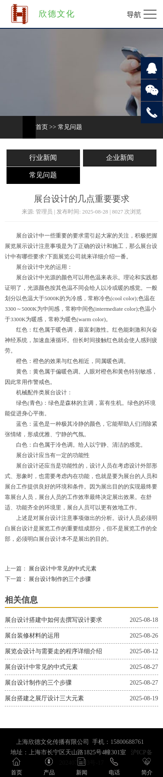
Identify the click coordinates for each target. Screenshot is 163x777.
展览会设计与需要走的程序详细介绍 (53, 651)
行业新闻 (43, 157)
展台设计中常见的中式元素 (61, 569)
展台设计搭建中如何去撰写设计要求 (53, 620)
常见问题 (70, 127)
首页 (42, 127)
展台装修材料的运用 (32, 635)
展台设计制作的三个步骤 (59, 579)
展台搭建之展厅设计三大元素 (44, 698)
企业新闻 (120, 157)
